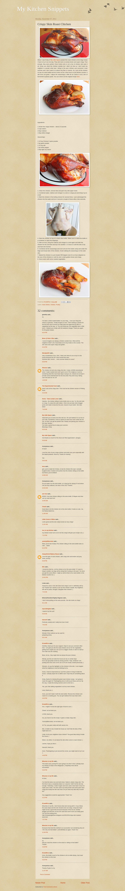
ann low (44, 494)
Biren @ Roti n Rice (48, 338)
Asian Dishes (46, 304)
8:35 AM (44, 429)
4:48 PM (44, 755)
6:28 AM (44, 614)
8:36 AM (44, 440)
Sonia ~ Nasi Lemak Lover (50, 399)
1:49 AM (44, 380)
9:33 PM (44, 347)
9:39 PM (44, 362)
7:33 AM (44, 592)
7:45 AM (44, 624)
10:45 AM (45, 500)
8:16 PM (44, 548)
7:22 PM (44, 535)
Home (62, 883)
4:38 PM (44, 847)
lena (43, 466)
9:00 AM (44, 460)
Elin (43, 567)
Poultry (58, 304)
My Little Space (56, 60)
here (78, 76)
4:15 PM (44, 797)
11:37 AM (45, 870)
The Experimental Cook (49, 386)
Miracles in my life (47, 761)
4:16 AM (44, 393)
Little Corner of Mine (48, 519)
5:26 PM (44, 859)
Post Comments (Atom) (50, 887)
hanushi (44, 619)
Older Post (85, 883)
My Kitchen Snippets (43, 8)
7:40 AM (44, 409)
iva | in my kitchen (47, 530)
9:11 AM (44, 603)
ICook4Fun (45, 643)
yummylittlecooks (47, 541)
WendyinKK (46, 353)
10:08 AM (45, 475)
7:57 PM (44, 819)
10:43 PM (45, 577)
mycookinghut (46, 608)
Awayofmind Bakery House (50, 554)
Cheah (44, 506)
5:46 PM (44, 770)
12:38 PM (45, 832)
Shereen (44, 367)
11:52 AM (45, 524)
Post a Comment (45, 874)
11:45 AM (45, 513)
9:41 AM (44, 637)
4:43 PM (44, 698)
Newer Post (40, 883)
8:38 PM (44, 561)
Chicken (53, 304)
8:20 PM (44, 332)
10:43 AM (45, 488)
